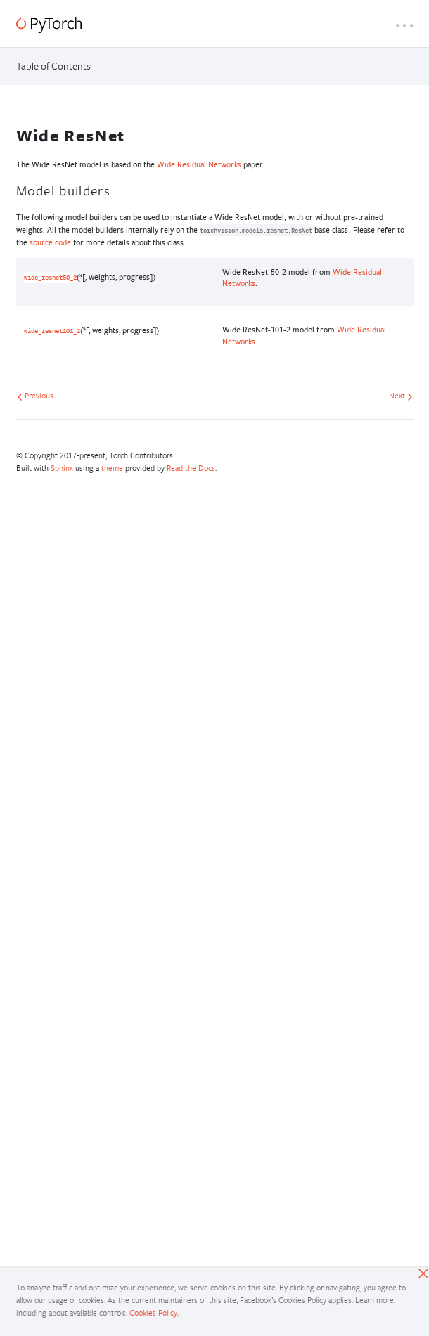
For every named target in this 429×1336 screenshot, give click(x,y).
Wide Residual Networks (199, 164)
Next (401, 395)
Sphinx (62, 467)
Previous (35, 395)
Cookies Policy (153, 1312)
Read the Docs (191, 467)
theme (112, 467)
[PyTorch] (49, 25)
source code (50, 242)
